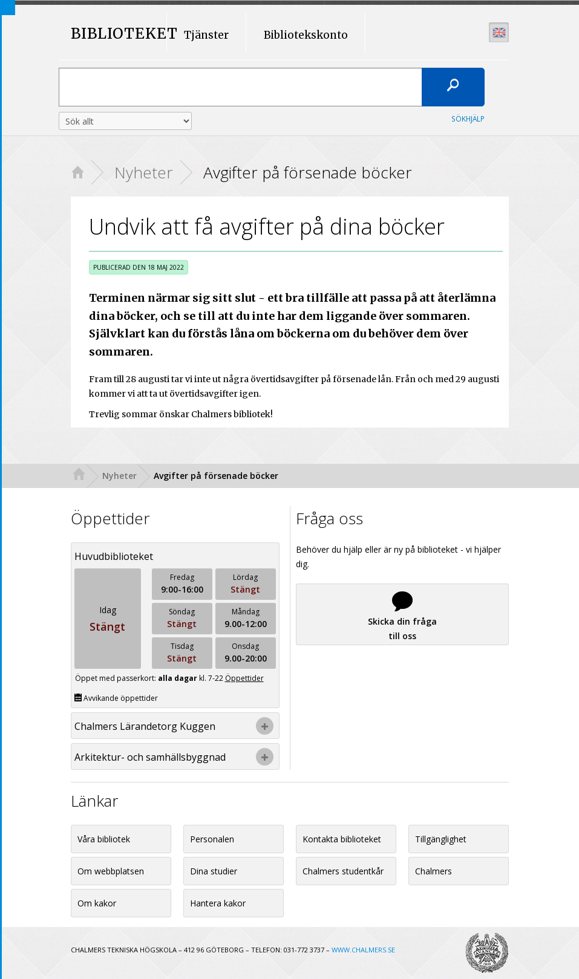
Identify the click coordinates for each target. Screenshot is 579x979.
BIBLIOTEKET (113, 34)
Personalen (212, 839)
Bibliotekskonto (306, 35)
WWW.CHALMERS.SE (363, 949)
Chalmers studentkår (343, 871)
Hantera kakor (218, 903)
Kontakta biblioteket (342, 839)
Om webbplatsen (110, 871)
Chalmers (433, 871)
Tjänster (206, 35)
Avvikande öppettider (116, 698)
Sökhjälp (468, 118)
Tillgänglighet (440, 839)
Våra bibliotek (103, 839)
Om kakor (96, 903)
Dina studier (213, 871)
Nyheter (143, 172)
